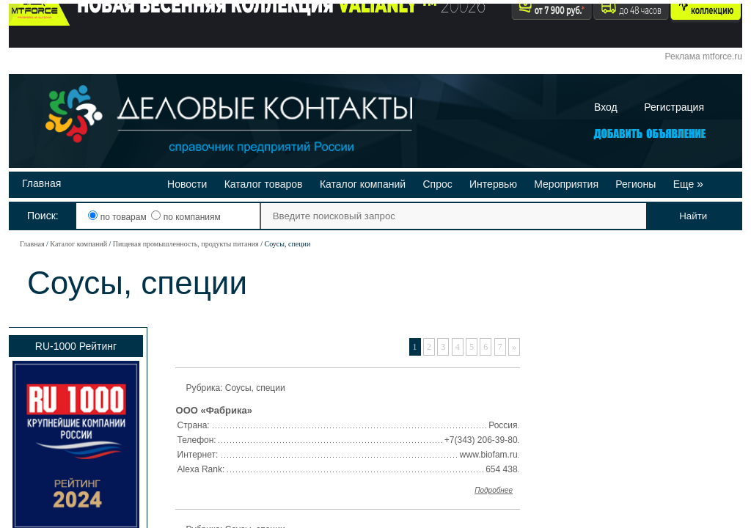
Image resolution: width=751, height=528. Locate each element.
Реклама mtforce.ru (703, 56)
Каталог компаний (363, 184)
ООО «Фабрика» (214, 410)
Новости (187, 184)
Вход (606, 107)
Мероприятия (566, 184)
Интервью (493, 184)
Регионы (635, 184)
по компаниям (185, 217)
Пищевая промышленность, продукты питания (186, 244)
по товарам (118, 217)
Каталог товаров (263, 184)
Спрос (437, 184)
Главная (41, 183)
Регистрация (674, 107)
